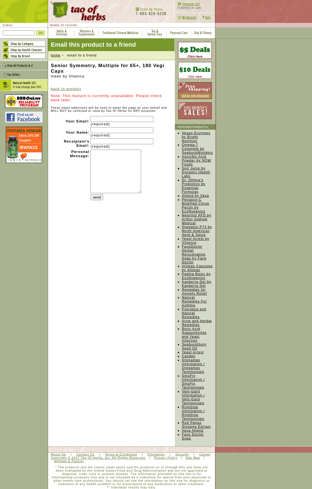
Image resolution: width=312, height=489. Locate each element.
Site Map (193, 457)
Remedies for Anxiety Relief (194, 292)
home (56, 55)
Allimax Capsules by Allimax (197, 268)
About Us (58, 454)
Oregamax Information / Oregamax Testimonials (193, 366)
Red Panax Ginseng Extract (196, 425)
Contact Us (85, 454)
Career (204, 454)
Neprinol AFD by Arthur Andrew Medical (196, 219)
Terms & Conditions (121, 454)
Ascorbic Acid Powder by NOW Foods (196, 160)
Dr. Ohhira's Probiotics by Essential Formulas (193, 186)
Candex (189, 356)
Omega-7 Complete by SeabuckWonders (197, 149)
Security (182, 454)
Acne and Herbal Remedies (197, 323)
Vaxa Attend (192, 431)
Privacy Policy (166, 457)
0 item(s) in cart (188, 6)
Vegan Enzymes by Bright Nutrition (196, 137)
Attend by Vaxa (195, 196)
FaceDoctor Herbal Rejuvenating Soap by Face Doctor (194, 254)
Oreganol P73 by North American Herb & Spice (197, 231)
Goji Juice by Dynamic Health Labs (196, 172)
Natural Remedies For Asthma (194, 301)
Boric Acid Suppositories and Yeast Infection (194, 334)
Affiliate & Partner (69, 461)
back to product (66, 89)
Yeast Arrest (193, 352)
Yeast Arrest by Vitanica (195, 241)
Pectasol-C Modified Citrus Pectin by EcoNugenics (195, 205)
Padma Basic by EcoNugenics (196, 276)
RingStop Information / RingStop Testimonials (193, 413)
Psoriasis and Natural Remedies (194, 313)
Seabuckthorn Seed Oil (194, 346)
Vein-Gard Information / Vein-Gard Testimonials (193, 397)
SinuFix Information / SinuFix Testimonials (193, 381)
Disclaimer (156, 454)
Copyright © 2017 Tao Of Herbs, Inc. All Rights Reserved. (98, 457)
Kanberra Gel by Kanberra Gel (196, 284)
